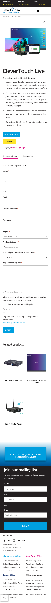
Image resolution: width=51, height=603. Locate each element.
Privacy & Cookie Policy (34, 580)
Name (6, 483)
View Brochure (11, 134)
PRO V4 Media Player (13, 380)
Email (5, 197)
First (4, 181)
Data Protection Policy (34, 583)
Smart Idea (8, 545)
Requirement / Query (12, 263)
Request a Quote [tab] (10, 156)
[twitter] (19, 540)
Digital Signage (14, 16)
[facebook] (5, 540)
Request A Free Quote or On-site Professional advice (24, 453)
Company (7, 220)
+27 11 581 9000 (9, 570)
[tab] (20, 155)
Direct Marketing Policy (35, 587)
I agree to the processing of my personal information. (26, 319)
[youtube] (23, 540)
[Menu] (43, 11)
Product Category (11, 242)
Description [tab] (28, 156)
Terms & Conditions (33, 590)
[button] (45, 22)
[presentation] (4, 598)
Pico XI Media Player (13, 424)
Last (4, 191)
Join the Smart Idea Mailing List (19, 304)
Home (5, 16)
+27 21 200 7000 (32, 570)
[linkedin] (9, 540)
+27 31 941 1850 (9, 589)
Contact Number (10, 208)
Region (6, 231)
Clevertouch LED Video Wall (36, 381)
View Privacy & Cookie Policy (14, 323)
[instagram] (14, 540)
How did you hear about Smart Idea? (19, 252)
